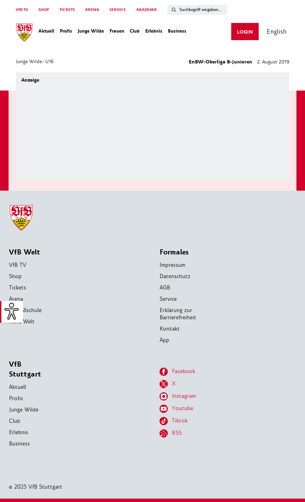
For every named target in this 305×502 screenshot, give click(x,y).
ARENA (92, 9)
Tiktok (174, 421)
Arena (16, 298)
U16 (49, 61)
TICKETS (67, 9)
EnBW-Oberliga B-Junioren (220, 61)
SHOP (43, 9)
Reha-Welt (22, 321)
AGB (165, 287)
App (164, 340)
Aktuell (17, 387)
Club (14, 421)
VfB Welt (24, 252)
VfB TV (22, 9)
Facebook (177, 372)
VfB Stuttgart (25, 369)
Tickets (17, 287)
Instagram (178, 396)
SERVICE (117, 9)
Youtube (176, 409)
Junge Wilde (29, 61)
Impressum (172, 264)
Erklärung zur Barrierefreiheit (178, 314)
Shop (15, 276)
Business (19, 443)
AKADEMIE (146, 9)
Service (168, 298)
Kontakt (170, 328)
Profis (16, 398)
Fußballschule (25, 310)
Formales (174, 252)
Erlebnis (18, 432)
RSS (171, 433)
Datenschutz (175, 276)
